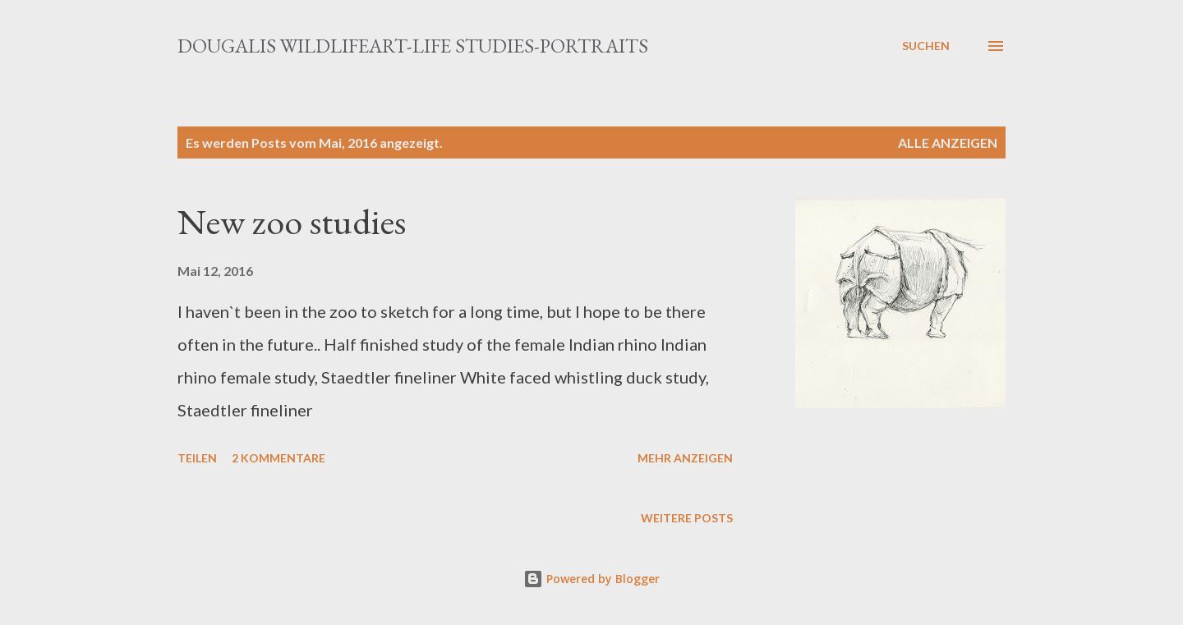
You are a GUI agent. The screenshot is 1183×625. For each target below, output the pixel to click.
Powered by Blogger (591, 578)
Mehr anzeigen (685, 458)
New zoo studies (291, 221)
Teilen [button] (197, 458)
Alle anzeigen (947, 142)
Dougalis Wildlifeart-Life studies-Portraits (412, 45)
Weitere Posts (687, 518)
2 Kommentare (278, 458)
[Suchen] (926, 46)
